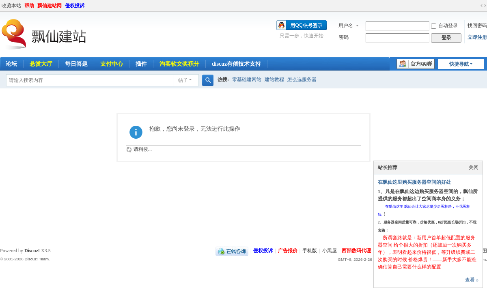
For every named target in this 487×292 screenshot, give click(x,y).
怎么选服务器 (302, 79)
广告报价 (287, 250)
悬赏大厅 (41, 64)
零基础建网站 (246, 79)
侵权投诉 (74, 6)
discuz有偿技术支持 (236, 64)
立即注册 (477, 37)
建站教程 (274, 79)
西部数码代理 (356, 250)
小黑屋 (329, 250)
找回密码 (477, 25)
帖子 (183, 80)
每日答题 (76, 64)
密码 (344, 37)
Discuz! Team (36, 259)
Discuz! (32, 250)
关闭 (473, 167)
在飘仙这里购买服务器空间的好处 (414, 182)
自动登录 (444, 25)
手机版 (309, 250)
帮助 (29, 6)
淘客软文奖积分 (179, 64)
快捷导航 (459, 64)
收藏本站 (11, 6)
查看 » (471, 280)
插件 (141, 64)
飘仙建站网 (49, 6)
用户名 (345, 25)
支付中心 (111, 64)
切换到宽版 (483, 5)
